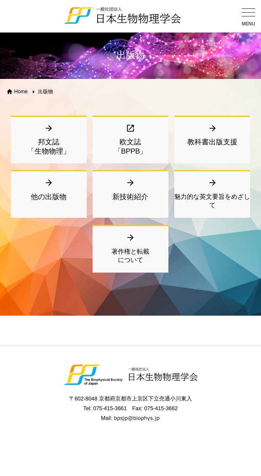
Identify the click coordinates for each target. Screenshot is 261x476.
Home (21, 92)
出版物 (45, 92)
